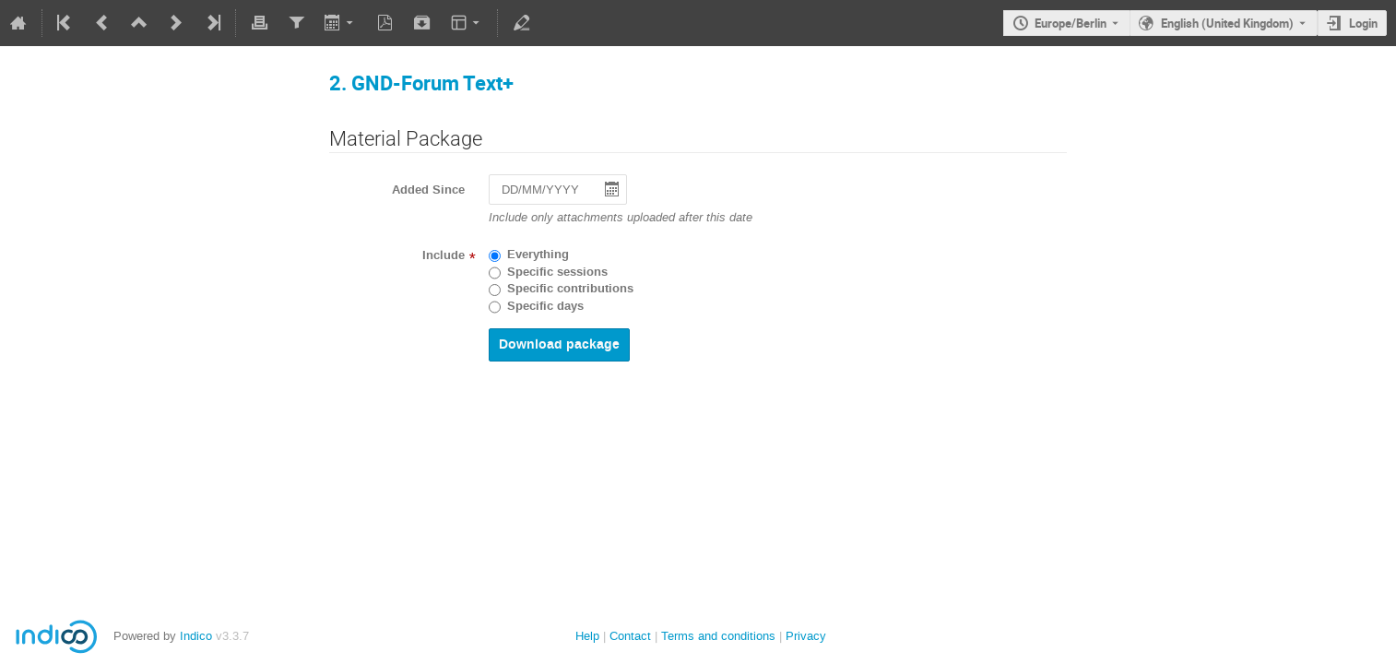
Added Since (428, 190)
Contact (630, 636)
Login (1363, 23)
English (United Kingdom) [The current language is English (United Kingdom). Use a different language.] (1227, 23)
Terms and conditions (718, 636)
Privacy (806, 636)
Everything (538, 254)
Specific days (545, 306)
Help (587, 636)
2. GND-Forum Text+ (421, 82)
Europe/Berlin (1070, 23)
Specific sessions (557, 272)
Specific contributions (570, 288)
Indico (196, 636)
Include (443, 255)
